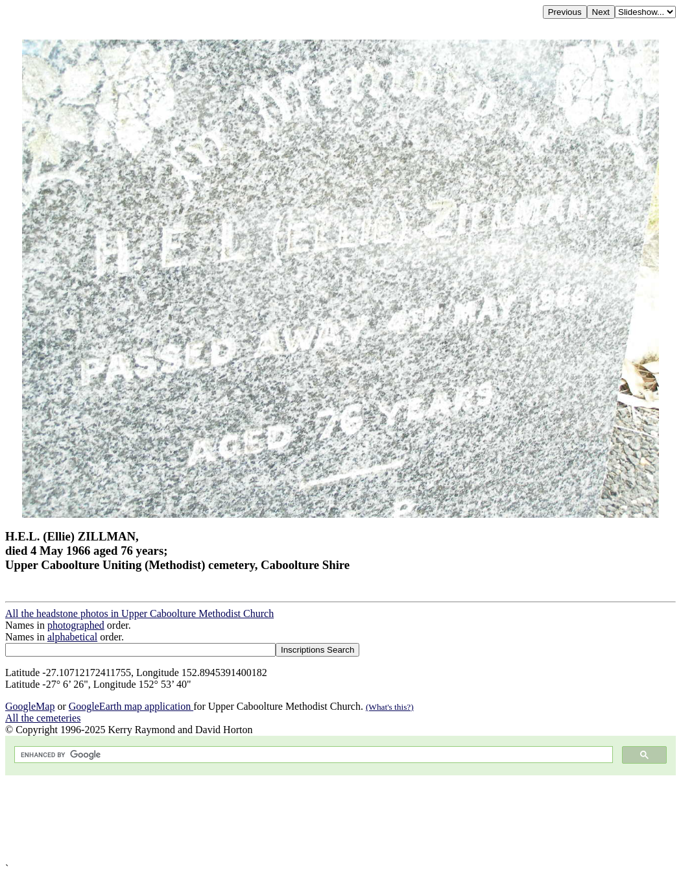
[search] (312, 755)
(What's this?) (390, 707)
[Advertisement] (340, 819)
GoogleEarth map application (131, 706)
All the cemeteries (42, 717)
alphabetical (72, 636)
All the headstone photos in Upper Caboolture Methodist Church (139, 613)
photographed (75, 625)
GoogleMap (29, 706)
